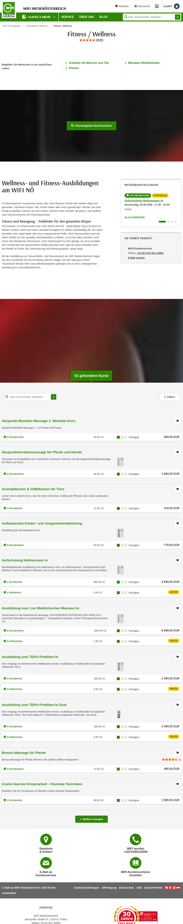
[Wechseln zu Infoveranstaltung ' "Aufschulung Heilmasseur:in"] (162, 222)
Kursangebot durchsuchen (91, 125)
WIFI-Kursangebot (11, 26)
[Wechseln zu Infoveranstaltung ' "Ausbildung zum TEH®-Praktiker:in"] (172, 222)
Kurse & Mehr (36, 16)
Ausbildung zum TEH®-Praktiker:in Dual (34, 705)
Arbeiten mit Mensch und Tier (89, 62)
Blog (104, 16)
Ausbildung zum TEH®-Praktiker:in (30, 657)
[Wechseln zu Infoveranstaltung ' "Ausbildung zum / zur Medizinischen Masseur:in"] (168, 222)
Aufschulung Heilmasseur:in (144, 200)
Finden (177, 17)
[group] (91, 40)
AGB (139, 887)
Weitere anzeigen (91, 818)
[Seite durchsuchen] (152, 17)
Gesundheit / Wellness (37, 26)
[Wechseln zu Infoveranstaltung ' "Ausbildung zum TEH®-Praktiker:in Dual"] (176, 222)
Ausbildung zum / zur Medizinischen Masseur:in (40, 608)
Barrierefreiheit (153, 887)
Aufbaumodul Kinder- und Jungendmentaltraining (42, 523)
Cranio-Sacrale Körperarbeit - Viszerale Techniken (42, 784)
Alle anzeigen (135, 217)
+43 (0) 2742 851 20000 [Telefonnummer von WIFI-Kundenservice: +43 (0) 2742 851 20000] (150, 253)
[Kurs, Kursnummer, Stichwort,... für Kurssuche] (30, 397)
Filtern (169, 397)
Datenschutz (126, 887)
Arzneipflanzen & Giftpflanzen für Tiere (33, 489)
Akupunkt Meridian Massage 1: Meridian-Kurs (38, 421)
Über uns (86, 16)
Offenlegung (109, 887)
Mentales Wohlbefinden (144, 62)
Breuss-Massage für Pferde (24, 753)
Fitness (74, 68)
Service (67, 16)
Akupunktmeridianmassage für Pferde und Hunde (42, 452)
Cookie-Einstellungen (86, 887)
